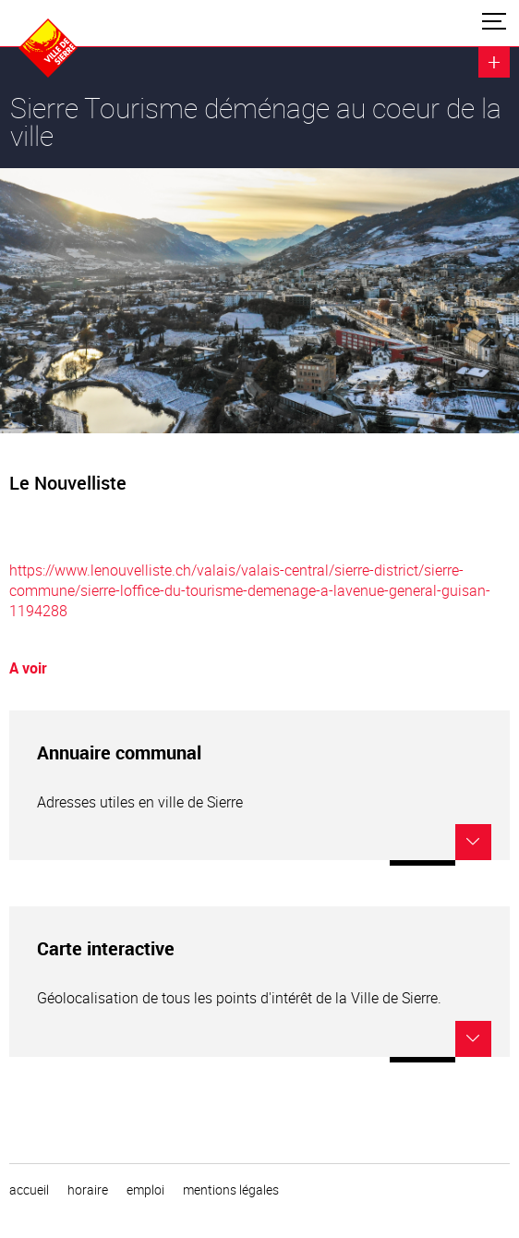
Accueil (29, 1190)
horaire (87, 1190)
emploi (145, 1190)
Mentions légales (231, 1190)
